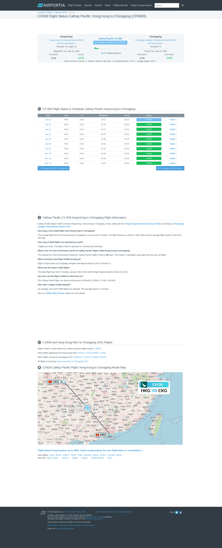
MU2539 (102, 357)
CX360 (103, 353)
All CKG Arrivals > (156, 43)
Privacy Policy (81, 512)
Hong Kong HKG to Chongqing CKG (72, 361)
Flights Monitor (120, 5)
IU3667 (66, 455)
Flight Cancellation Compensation (81, 525)
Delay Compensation (141, 5)
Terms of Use (69, 512)
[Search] (183, 5)
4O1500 (111, 455)
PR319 (81, 353)
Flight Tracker (75, 5)
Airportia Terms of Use (93, 517)
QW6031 (77, 357)
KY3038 (94, 357)
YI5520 (73, 455)
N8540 (95, 455)
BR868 (95, 353)
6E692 (119, 455)
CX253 (88, 353)
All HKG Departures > (66, 43)
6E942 (58, 455)
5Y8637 (103, 455)
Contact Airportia (125, 512)
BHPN (104, 53)
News (108, 5)
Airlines (98, 5)
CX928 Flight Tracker (55, 293)
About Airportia (101, 512)
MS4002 (87, 455)
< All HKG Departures (53, 168)
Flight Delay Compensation (57, 525)
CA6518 (97, 348)
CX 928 (118, 38)
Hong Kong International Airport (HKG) (66, 40)
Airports (88, 5)
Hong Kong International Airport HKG (142, 224)
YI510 (51, 455)
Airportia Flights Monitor (65, 529)
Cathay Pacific (60, 12)
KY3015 (86, 357)
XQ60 (80, 455)
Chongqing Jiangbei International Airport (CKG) (155, 40)
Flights (50, 12)
